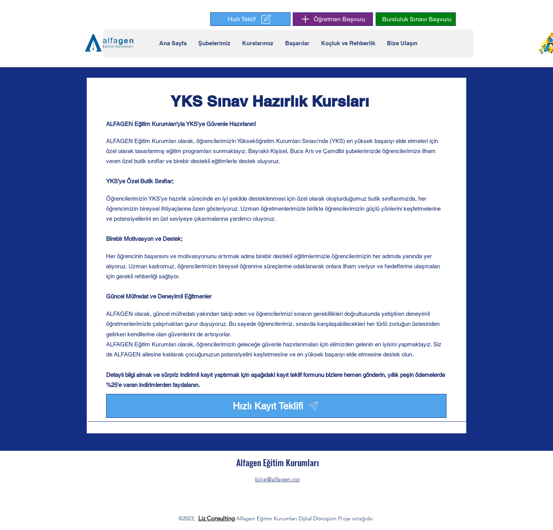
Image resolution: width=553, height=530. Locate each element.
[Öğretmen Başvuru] (333, 19)
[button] (250, 19)
